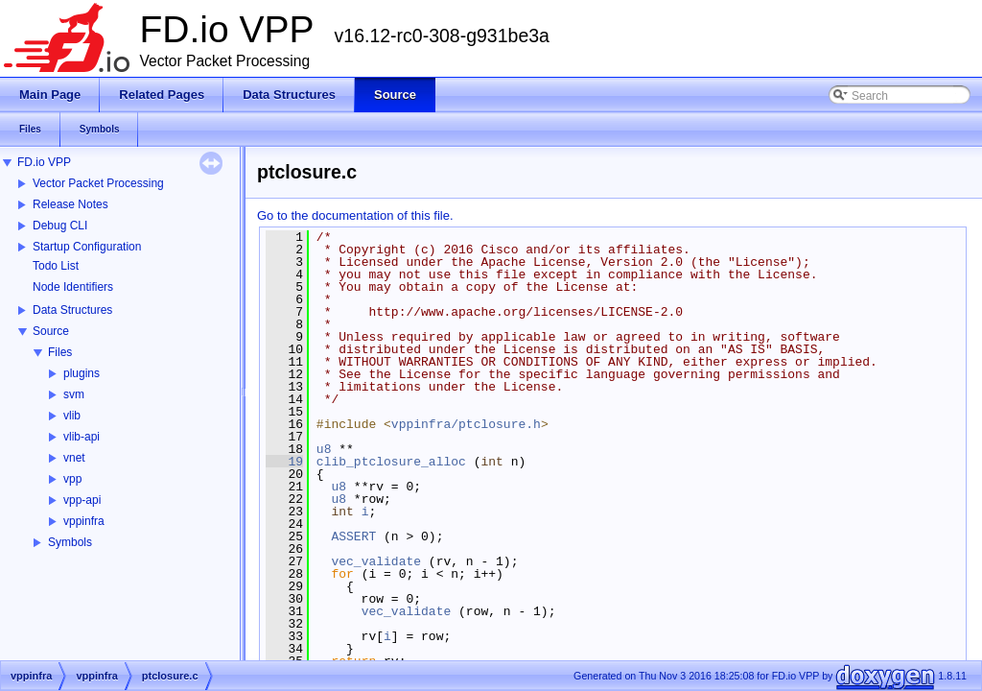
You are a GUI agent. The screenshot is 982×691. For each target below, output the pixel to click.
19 (284, 461)
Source (51, 331)
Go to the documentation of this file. (355, 215)
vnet (74, 458)
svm (73, 394)
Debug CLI (60, 225)
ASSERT (353, 536)
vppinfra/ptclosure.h (466, 424)
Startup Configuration (87, 246)
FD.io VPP (44, 162)
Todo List (56, 266)
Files (60, 352)
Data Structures (72, 310)
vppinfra (84, 521)
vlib (72, 415)
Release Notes (70, 204)
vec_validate (376, 561)
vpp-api (82, 500)
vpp (72, 479)
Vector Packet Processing (98, 183)
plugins (81, 373)
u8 (324, 449)
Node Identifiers (73, 287)
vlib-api (81, 436)
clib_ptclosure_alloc (391, 461)
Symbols (70, 542)
